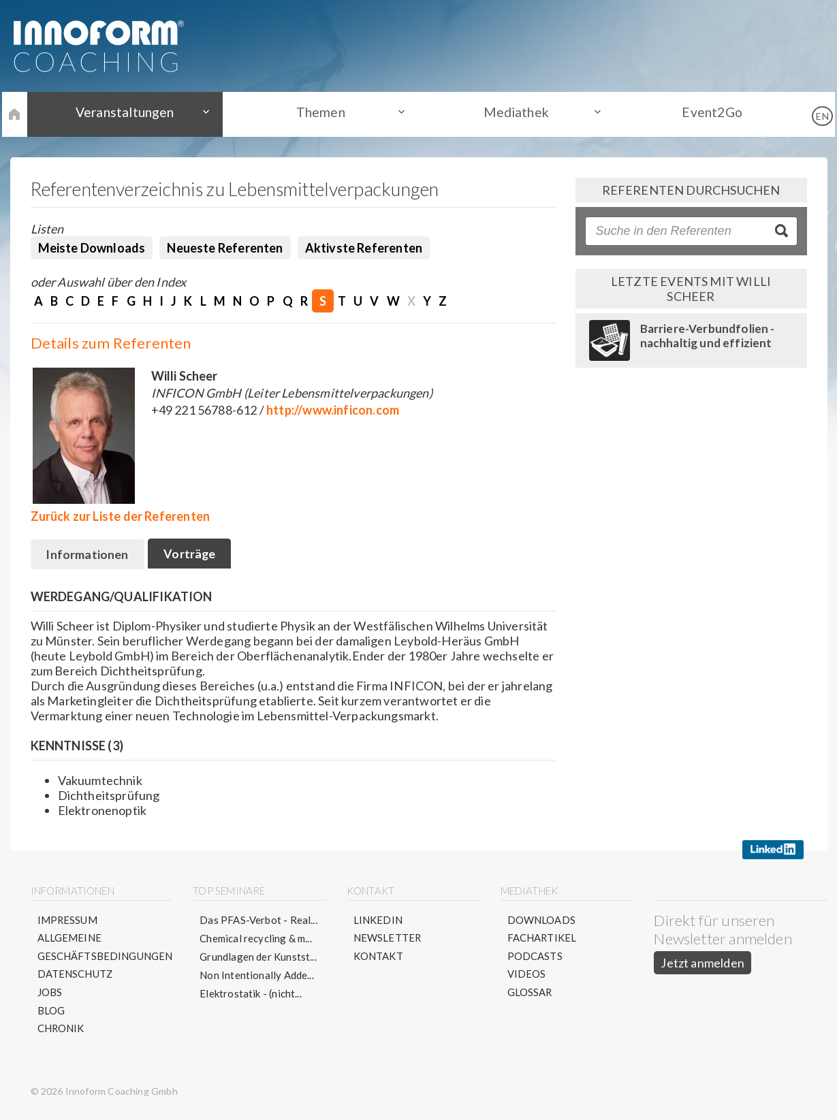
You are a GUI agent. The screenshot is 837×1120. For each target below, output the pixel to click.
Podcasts (535, 957)
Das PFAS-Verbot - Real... (259, 920)
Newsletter (387, 939)
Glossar (530, 994)
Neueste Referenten (225, 247)
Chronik (61, 1031)
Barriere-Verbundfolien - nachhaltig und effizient (707, 335)
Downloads (541, 920)
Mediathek (511, 114)
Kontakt (378, 957)
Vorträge (192, 554)
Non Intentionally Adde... (257, 976)
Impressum (68, 920)
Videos (526, 976)
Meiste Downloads (92, 247)
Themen (325, 114)
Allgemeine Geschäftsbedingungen (105, 948)
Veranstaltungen (138, 114)
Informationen (88, 555)
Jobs (50, 994)
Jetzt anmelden (703, 963)
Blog (51, 1012)
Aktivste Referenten (363, 247)
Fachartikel (542, 939)
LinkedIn (377, 920)
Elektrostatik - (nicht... (251, 994)
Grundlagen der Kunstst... (258, 957)
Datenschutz (75, 976)
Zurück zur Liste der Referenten (120, 516)
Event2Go (698, 114)
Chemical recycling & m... (256, 939)
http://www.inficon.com (332, 409)
